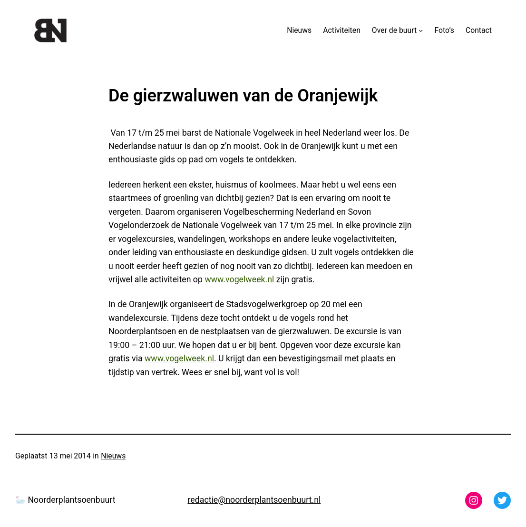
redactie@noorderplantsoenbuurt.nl (254, 500)
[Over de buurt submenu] (421, 30)
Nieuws (113, 455)
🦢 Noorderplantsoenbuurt (65, 500)
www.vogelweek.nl (239, 279)
